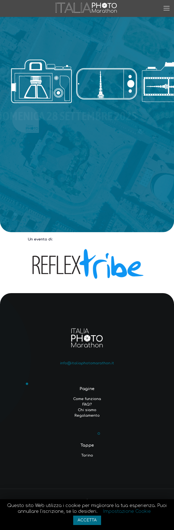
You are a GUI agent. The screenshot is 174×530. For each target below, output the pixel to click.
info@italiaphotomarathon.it (87, 363)
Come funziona (87, 399)
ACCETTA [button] (87, 520)
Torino (87, 455)
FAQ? (87, 404)
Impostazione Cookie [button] (127, 511)
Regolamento (87, 416)
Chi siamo (87, 410)
